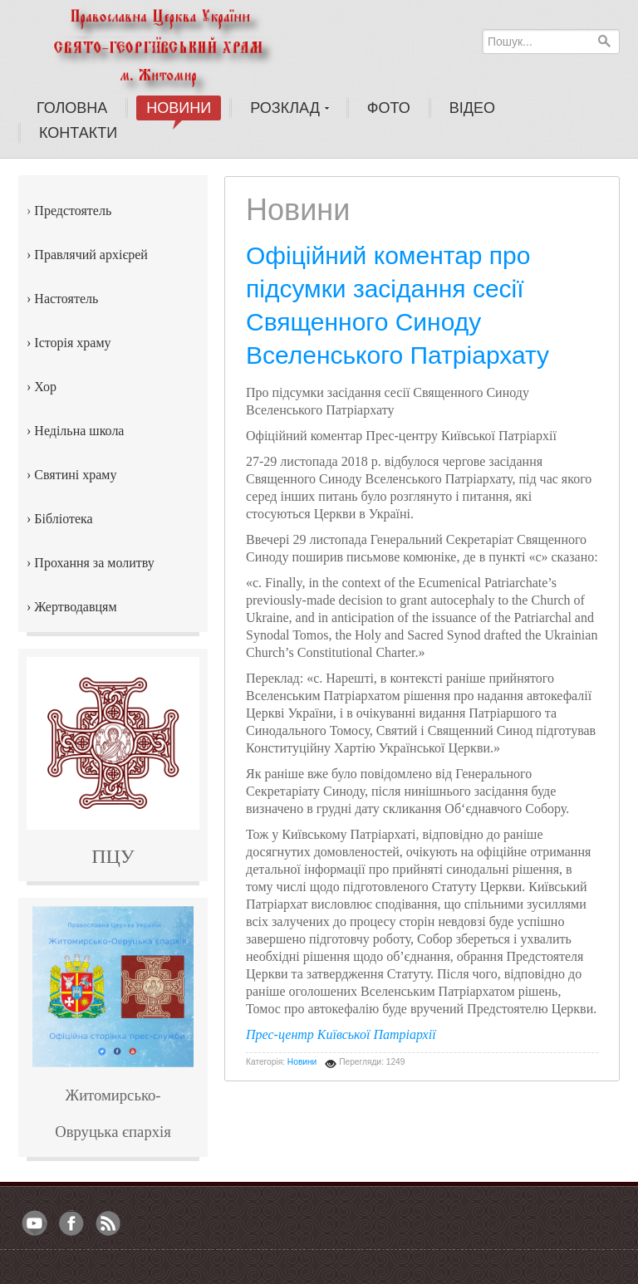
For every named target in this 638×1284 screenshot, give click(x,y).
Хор (45, 387)
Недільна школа (79, 431)
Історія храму (72, 343)
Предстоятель (72, 210)
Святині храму (75, 475)
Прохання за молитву (94, 563)
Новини (302, 1061)
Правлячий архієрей (91, 254)
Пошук (604, 40)
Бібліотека (63, 519)
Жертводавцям (75, 607)
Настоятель (66, 299)
